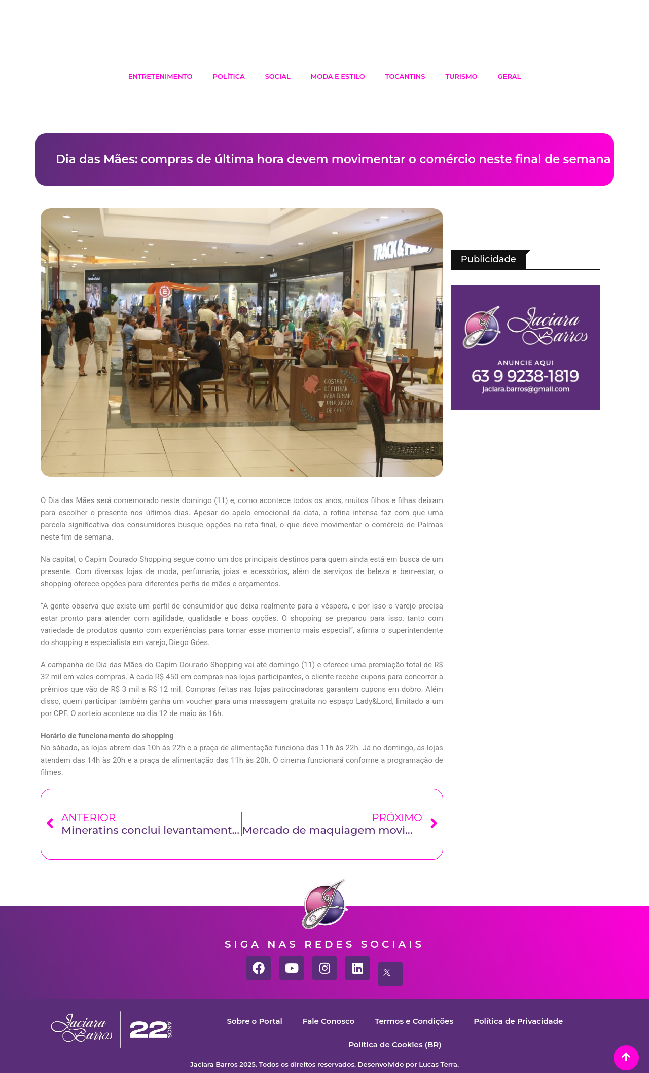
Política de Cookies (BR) (394, 1044)
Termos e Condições (414, 1021)
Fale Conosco (328, 1021)
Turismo (461, 76)
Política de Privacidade (518, 1021)
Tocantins (405, 76)
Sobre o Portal (254, 1021)
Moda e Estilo (338, 76)
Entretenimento (160, 76)
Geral (509, 76)
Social (278, 76)
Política (228, 76)
